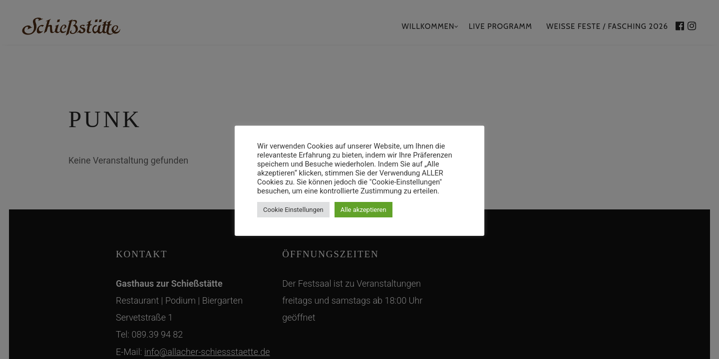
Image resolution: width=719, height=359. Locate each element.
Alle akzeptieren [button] (363, 209)
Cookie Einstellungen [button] (293, 209)
